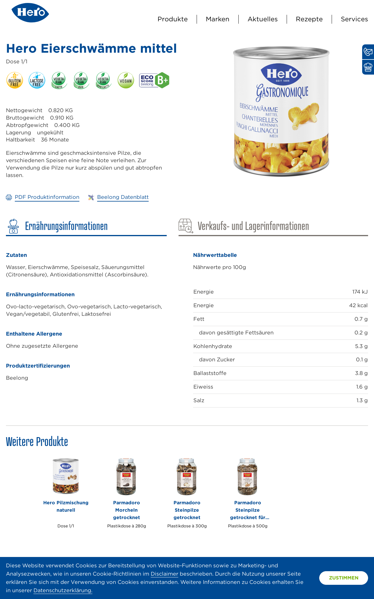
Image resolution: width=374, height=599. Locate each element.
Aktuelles (263, 19)
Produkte (173, 19)
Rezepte (309, 19)
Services (354, 19)
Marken (217, 19)
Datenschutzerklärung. (62, 590)
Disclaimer (164, 574)
